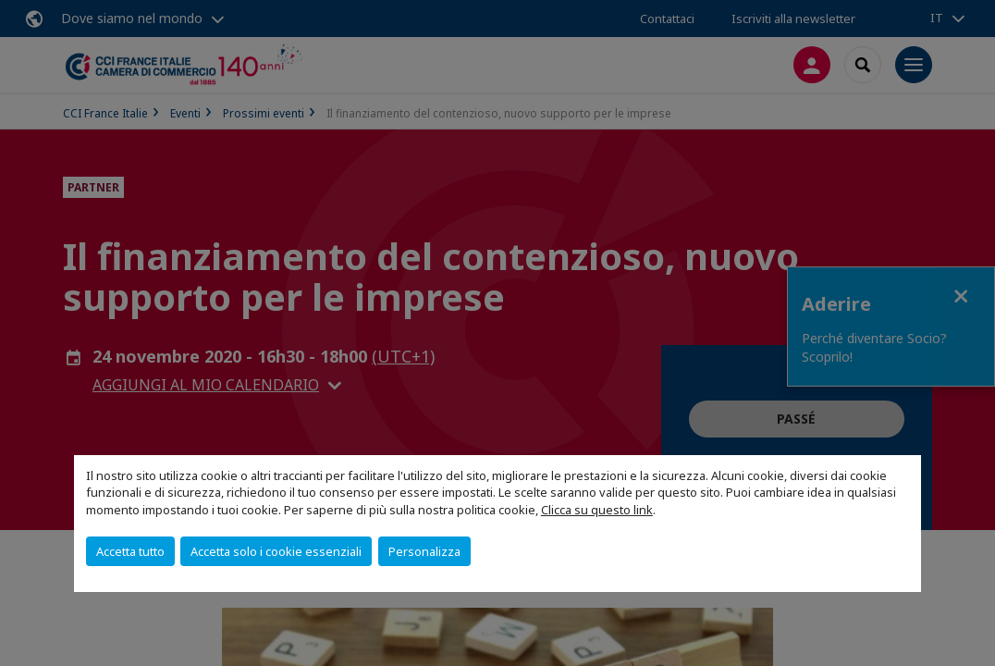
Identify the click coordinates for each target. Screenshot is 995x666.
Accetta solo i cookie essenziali (276, 551)
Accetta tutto (130, 551)
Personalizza (424, 551)
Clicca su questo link (597, 509)
